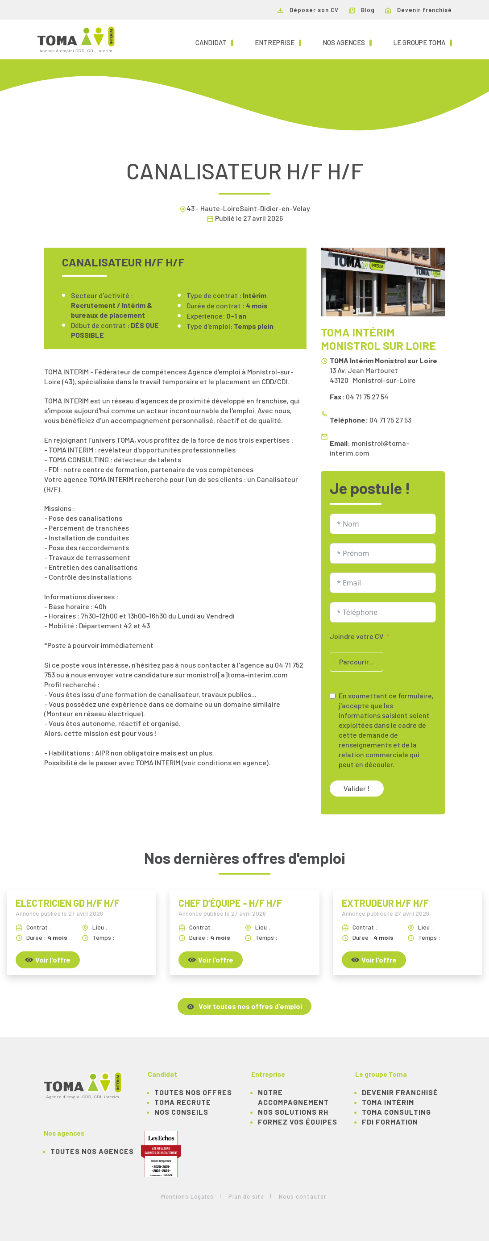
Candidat (214, 41)
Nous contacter (303, 1196)
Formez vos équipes (297, 1121)
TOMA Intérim (388, 1102)
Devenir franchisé (418, 9)
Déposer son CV (308, 9)
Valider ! (357, 788)
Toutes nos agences (92, 1151)
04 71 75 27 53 (390, 419)
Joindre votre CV (357, 636)
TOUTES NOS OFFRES (193, 1092)
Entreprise (278, 41)
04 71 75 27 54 (367, 396)
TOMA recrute (182, 1102)
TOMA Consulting (396, 1112)
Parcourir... (356, 661)
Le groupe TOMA (422, 41)
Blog (362, 9)
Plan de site (246, 1196)
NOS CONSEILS (181, 1112)
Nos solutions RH (293, 1112)
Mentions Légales (187, 1196)
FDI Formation (390, 1121)
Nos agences (347, 41)
